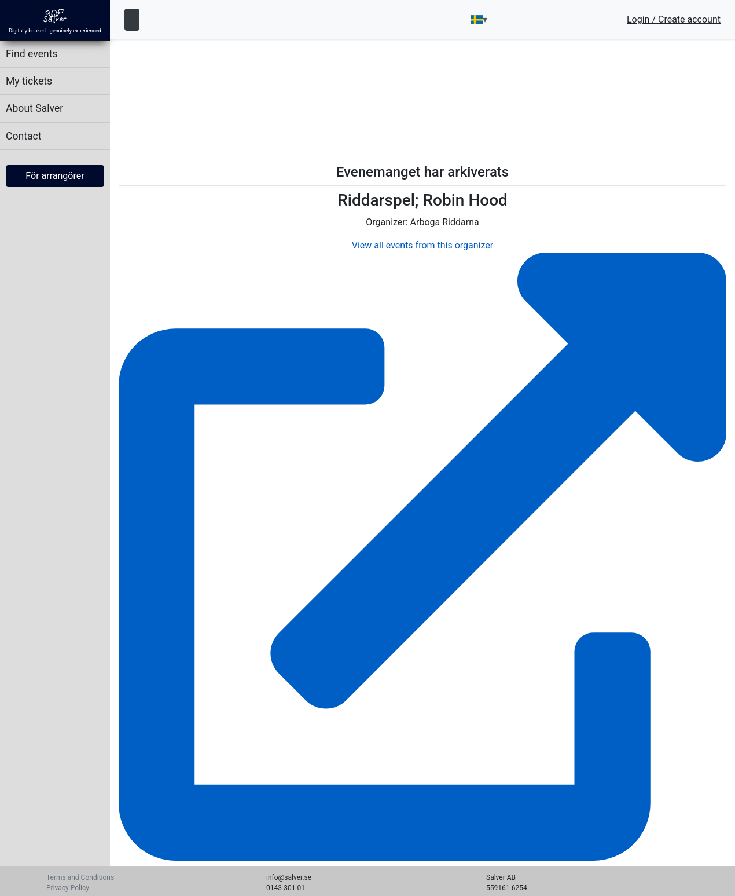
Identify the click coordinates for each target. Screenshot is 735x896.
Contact (24, 136)
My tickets (29, 81)
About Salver (34, 108)
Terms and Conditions (80, 877)
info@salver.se (288, 877)
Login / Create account (674, 19)
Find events (32, 54)
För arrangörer (54, 175)
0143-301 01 (285, 888)
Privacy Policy (67, 888)
